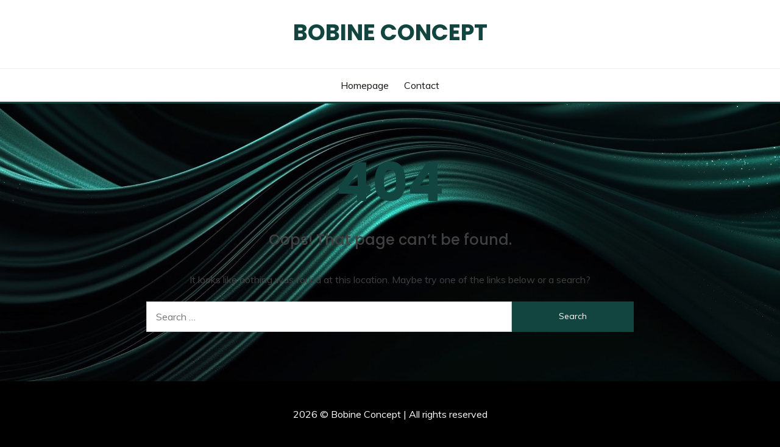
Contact (421, 85)
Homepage (365, 85)
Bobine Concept (390, 32)
